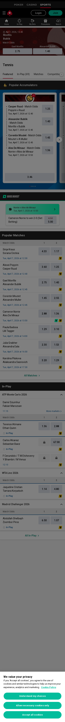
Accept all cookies (32, 714)
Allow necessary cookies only (32, 705)
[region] (32, 697)
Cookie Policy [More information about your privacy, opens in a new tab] (48, 687)
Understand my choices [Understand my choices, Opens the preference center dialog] (32, 696)
